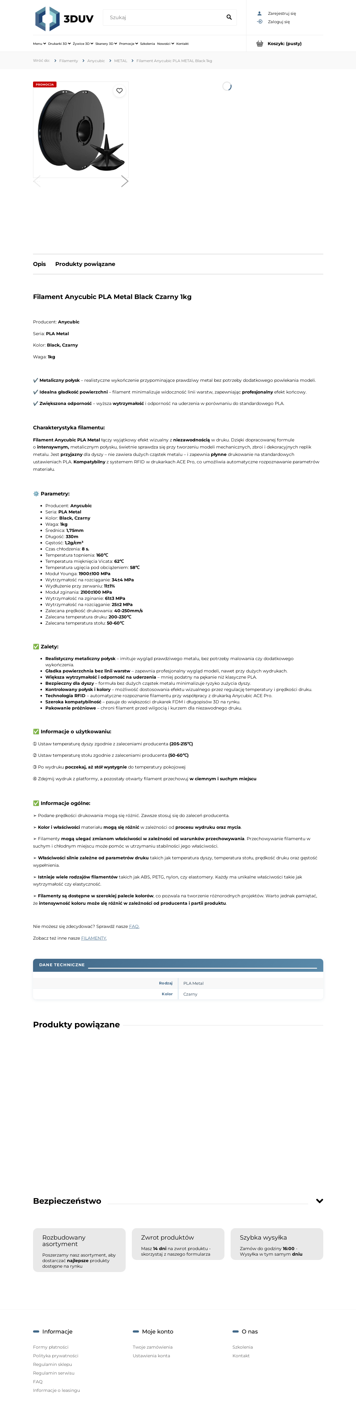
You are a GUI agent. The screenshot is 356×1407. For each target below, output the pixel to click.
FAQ (38, 1381)
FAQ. (134, 926)
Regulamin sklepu (52, 1364)
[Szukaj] (229, 18)
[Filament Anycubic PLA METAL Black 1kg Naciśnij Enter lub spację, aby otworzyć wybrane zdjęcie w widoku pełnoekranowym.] (80, 130)
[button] (36, 182)
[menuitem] (39, 43)
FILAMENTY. (94, 938)
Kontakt (241, 1356)
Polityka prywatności (55, 1356)
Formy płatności (51, 1347)
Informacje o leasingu (56, 1390)
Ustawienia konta (151, 1356)
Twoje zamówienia (153, 1347)
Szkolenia (242, 1347)
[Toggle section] (319, 1201)
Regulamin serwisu (53, 1373)
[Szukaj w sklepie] (163, 17)
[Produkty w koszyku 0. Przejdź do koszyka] (284, 43)
